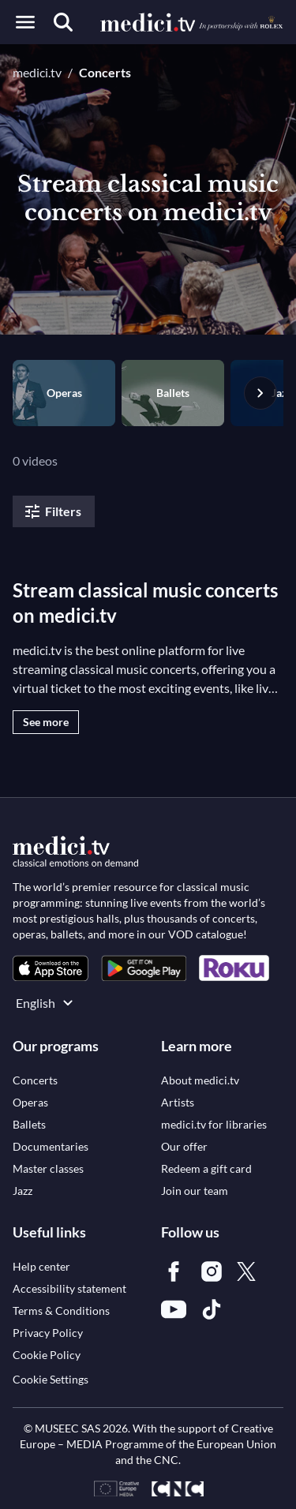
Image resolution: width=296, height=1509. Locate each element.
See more (46, 721)
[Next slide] (260, 393)
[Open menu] (25, 22)
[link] (50, 968)
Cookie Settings (50, 1379)
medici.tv (37, 72)
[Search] (63, 22)
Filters (52, 511)
